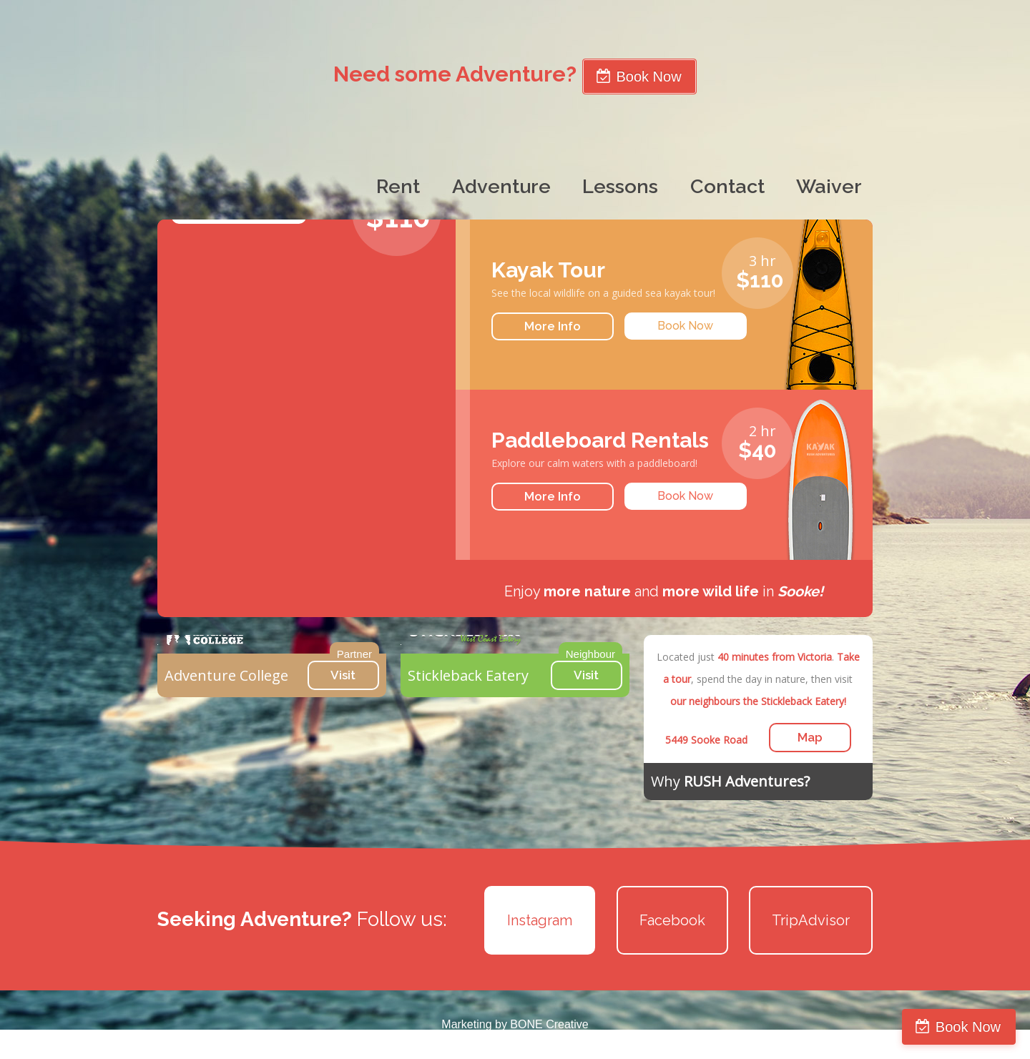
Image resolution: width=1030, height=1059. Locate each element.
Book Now (968, 1027)
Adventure (501, 186)
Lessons (620, 186)
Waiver (829, 186)
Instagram (539, 920)
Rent (398, 186)
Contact (727, 186)
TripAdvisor (811, 920)
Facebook (672, 920)
